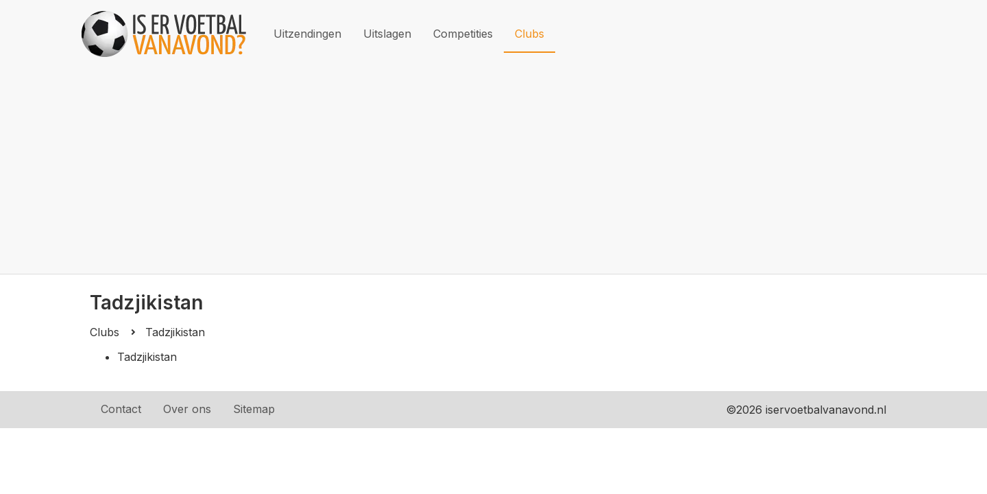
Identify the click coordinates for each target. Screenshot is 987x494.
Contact (121, 409)
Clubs (529, 33)
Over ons (187, 409)
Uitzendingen (307, 33)
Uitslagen (387, 33)
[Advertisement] (493, 171)
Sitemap (254, 409)
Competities (463, 33)
